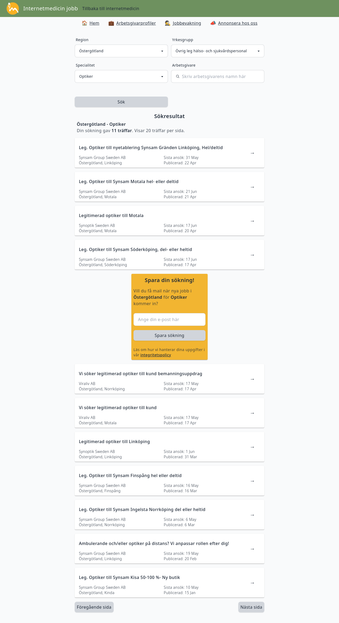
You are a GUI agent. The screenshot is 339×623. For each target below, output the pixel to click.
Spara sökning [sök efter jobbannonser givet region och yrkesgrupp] (169, 335)
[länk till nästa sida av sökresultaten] (251, 607)
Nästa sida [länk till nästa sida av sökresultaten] (251, 607)
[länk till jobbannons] (169, 153)
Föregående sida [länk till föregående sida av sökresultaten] (94, 607)
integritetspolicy (155, 354)
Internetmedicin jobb (50, 8)
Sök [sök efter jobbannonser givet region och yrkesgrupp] (121, 102)
